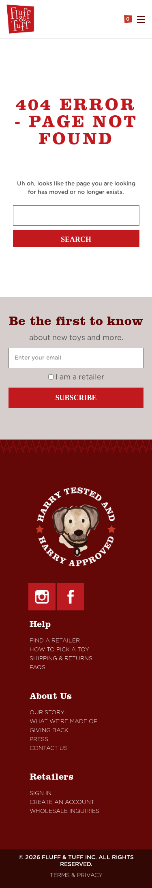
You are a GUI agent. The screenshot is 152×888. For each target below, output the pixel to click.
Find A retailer (55, 641)
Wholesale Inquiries (64, 811)
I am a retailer (76, 377)
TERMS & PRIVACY (76, 875)
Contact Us (49, 748)
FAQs (37, 667)
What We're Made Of (63, 721)
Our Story (47, 713)
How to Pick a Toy (59, 650)
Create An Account (62, 802)
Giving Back (49, 730)
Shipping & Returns (61, 659)
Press (39, 739)
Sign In (40, 793)
